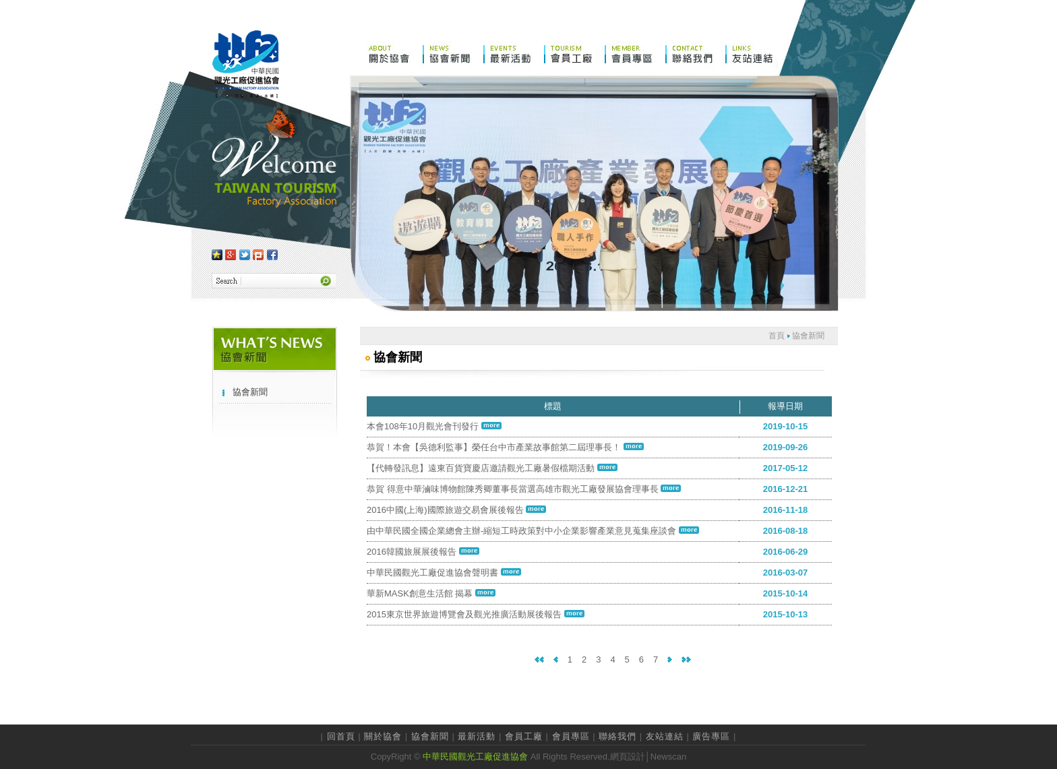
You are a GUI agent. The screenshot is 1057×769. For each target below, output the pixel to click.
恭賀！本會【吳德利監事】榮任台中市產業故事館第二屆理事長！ (505, 447)
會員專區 (571, 736)
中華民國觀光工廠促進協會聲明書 (444, 572)
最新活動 (476, 736)
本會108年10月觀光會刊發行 (434, 426)
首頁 (776, 335)
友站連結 (665, 736)
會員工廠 (524, 736)
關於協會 (383, 736)
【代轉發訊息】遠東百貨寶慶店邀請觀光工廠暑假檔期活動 (492, 468)
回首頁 (341, 736)
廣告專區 (711, 736)
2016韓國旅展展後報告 (423, 552)
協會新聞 (250, 392)
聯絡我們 (617, 736)
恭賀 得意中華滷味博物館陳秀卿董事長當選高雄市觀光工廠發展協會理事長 (524, 489)
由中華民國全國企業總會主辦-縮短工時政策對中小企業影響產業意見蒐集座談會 (533, 531)
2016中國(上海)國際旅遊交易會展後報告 (456, 510)
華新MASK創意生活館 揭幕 (431, 593)
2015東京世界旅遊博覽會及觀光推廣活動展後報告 (475, 614)
